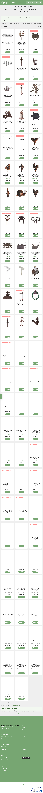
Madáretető (3, 753)
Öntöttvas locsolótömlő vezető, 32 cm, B (21, 381)
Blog (23, 725)
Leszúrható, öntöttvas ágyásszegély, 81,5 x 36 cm (21, 482)
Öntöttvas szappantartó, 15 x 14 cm (7, 303)
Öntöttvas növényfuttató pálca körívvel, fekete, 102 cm (7, 614)
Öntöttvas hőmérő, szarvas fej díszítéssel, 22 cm (35, 563)
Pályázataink (3, 740)
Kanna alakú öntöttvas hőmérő (7, 431)
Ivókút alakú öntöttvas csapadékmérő (35, 69)
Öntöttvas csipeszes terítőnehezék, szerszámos (7, 71)
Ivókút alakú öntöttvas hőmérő (21, 407)
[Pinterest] (21, 784)
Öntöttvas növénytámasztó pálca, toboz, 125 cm (35, 614)
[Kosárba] (7, 52)
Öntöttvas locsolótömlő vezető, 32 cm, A (21, 69)
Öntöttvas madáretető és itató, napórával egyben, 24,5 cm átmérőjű (21, 355)
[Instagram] (19, 784)
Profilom (23, 736)
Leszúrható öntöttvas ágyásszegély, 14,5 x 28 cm (7, 227)
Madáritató (3, 755)
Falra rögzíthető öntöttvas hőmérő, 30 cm (7, 407)
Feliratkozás (26, 757)
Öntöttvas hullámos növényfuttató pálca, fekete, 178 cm (35, 589)
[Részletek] (21, 572)
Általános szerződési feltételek (7, 736)
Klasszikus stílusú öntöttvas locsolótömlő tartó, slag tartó (7, 563)
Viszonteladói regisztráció (6, 746)
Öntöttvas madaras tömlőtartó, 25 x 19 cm (35, 303)
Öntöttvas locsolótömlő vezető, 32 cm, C (7, 382)
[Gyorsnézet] (11, 34)
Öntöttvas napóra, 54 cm (35, 354)
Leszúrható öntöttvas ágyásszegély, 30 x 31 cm (21, 227)
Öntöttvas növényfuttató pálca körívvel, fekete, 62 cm (21, 150)
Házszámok (3, 774)
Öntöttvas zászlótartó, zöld (21, 563)
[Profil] (33, 2)
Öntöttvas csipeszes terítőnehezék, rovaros (7, 356)
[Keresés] (29, 2)
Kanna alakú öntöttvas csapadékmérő (7, 96)
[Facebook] (17, 784)
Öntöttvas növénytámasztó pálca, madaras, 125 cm (35, 148)
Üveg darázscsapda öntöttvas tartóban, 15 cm (35, 278)
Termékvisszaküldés (5, 734)
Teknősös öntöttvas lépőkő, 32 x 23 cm (35, 124)
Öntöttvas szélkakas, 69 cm (21, 329)
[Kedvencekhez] (11, 32)
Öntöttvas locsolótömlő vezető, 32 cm (7, 330)
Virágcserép (3, 770)
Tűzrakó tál (3, 764)
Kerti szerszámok (4, 759)
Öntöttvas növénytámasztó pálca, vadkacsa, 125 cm (21, 614)
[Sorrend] (41, 26)
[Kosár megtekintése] (38, 2)
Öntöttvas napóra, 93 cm (8, 455)
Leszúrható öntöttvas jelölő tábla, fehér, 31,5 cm (21, 278)
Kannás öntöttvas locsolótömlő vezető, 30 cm (21, 589)
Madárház (3, 766)
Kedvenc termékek (26, 734)
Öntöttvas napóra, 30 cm (35, 95)
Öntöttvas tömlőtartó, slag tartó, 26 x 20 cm (7, 122)
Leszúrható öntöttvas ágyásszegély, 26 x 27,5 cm (35, 484)
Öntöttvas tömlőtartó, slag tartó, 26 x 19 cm (7, 589)
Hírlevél (23, 727)
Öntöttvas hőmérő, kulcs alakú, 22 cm (21, 98)
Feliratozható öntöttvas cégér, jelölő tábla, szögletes (21, 253)
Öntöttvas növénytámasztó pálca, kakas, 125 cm (35, 175)
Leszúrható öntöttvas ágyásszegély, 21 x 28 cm (35, 227)
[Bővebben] (21, 713)
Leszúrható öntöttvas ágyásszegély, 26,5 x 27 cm (7, 511)
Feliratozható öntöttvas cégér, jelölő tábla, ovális (7, 536)
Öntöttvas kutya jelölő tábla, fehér (21, 690)
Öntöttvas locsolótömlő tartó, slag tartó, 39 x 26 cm (21, 456)
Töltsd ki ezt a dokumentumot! (7, 726)
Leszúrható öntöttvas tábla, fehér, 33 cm (7, 278)
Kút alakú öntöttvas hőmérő (35, 407)
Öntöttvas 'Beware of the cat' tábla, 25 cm (7, 43)
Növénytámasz (4, 761)
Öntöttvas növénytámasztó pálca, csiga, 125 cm (21, 200)
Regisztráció (24, 729)
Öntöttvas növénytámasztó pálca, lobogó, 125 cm (7, 200)
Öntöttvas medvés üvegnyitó (35, 45)
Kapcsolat (3, 743)
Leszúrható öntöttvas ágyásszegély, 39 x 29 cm (21, 511)
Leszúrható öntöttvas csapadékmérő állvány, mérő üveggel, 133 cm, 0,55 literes (35, 432)
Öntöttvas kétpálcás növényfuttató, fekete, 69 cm (7, 148)
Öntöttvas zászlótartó (35, 328)
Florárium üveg (4, 768)
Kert (19, 705)
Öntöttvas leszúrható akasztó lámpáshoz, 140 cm (35, 538)
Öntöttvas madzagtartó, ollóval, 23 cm (21, 122)
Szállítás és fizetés (5, 728)
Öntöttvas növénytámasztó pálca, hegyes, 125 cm (35, 665)
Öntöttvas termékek (15, 6)
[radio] (39, 26)
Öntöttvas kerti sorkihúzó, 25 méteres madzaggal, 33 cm (21, 43)
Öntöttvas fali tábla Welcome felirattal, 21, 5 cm (7, 253)
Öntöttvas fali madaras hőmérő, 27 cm (21, 304)
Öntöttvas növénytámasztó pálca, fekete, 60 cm (7, 484)
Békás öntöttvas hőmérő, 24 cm (21, 431)
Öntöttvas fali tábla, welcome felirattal (35, 509)
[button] (14, 2)
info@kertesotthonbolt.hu (6, 744)
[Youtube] (24, 784)
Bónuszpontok (25, 732)
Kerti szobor (3, 772)
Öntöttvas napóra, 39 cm (35, 381)
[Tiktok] (26, 784)
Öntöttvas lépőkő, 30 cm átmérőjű (35, 458)
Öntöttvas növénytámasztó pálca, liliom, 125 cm (21, 175)
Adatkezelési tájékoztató (6, 738)
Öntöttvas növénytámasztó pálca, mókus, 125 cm (7, 175)
